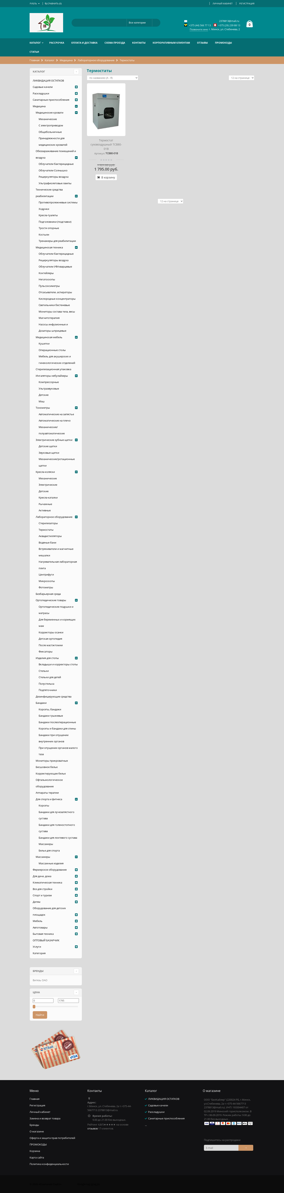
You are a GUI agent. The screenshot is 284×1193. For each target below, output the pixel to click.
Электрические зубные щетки (54, 440)
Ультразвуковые (49, 388)
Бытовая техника (43, 934)
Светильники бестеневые (54, 305)
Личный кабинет (223, 3)
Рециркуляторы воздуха (53, 176)
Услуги (37, 946)
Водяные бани (47, 542)
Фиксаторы (45, 651)
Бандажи (41, 703)
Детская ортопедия (50, 638)
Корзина (35, 1151)
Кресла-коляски (45, 472)
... (146, 1125)
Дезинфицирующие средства (53, 696)
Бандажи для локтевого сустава (58, 837)
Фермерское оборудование (50, 869)
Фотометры (46, 587)
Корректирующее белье (51, 773)
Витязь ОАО (40, 980)
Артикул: (99, 153)
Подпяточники (48, 690)
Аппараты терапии (47, 792)
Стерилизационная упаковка (53, 369)
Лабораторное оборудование (96, 60)
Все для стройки (42, 889)
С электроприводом (51, 125)
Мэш (42, 401)
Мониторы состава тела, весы (57, 311)
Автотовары (40, 927)
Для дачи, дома (42, 876)
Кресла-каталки (48, 497)
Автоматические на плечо (55, 420)
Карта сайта (37, 1157)
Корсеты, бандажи (50, 709)
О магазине (37, 1131)
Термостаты (46, 529)
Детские (44, 395)
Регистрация (246, 3)
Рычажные (45, 504)
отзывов (92, 1128)
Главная (35, 60)
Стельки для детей (50, 677)
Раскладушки (41, 93)
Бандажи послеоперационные (57, 722)
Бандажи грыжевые (51, 715)
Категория (39, 953)
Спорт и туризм (42, 895)
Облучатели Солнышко (53, 170)
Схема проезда (115, 42)
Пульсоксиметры (49, 286)
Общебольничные (50, 132)
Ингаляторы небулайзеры (52, 375)
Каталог (35, 42)
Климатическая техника (47, 882)
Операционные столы (52, 350)
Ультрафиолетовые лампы (55, 183)
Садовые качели (43, 87)
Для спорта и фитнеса (49, 799)
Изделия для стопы (47, 658)
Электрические (48, 484)
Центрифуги (46, 574)
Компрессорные (49, 382)
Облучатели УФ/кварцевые (55, 266)
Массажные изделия (51, 863)
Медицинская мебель (49, 337)
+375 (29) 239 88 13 (229, 25)
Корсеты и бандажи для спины (57, 728)
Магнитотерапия (49, 318)
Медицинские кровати (49, 112)
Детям (36, 902)
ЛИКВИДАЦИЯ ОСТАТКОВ (48, 80)
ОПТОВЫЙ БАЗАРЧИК (46, 940)
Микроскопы (47, 581)
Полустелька (46, 683)
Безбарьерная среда (48, 594)
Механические (48, 119)
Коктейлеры (46, 273)
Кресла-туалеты (48, 215)
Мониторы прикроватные (52, 760)
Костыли (44, 234)
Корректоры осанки (51, 632)
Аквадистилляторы (50, 536)
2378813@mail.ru (229, 21)
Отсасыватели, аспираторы (55, 292)
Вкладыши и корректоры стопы (58, 664)
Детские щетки (48, 446)
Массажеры (46, 844)
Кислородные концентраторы (57, 298)
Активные (45, 510)
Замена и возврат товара (45, 1118)
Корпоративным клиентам (171, 42)
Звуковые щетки (49, 452)
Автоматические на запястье (56, 414)
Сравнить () (53, 3)
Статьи (34, 52)
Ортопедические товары (51, 600)
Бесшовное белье (47, 767)
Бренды (34, 1125)
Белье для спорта (49, 850)
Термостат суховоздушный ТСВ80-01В (106, 144)
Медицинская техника (49, 247)
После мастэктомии (51, 645)
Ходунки (44, 209)
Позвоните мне (199, 29)
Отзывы (202, 42)
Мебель (37, 921)
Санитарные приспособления (51, 99)
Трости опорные (49, 228)
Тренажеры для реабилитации (57, 241)
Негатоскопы (47, 279)
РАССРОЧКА (56, 42)
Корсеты (44, 805)
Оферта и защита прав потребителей (52, 1138)
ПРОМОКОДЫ (223, 42)
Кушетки (44, 343)
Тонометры (43, 407)
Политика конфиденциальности (49, 1164)
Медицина (66, 60)
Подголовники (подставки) (55, 221)
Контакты (139, 42)
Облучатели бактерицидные (56, 164)
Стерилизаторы (48, 523)
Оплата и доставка (84, 42)
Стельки (44, 671)
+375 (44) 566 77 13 (200, 25)
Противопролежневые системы (58, 202)
